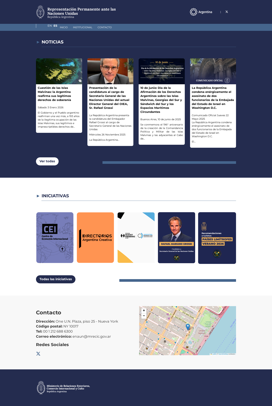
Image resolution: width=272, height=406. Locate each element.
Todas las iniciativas (55, 279)
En (227, 11)
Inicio (45, 27)
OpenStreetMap (223, 354)
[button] (188, 327)
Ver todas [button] (47, 161)
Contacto (86, 27)
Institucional (64, 27)
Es (234, 11)
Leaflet (213, 354)
